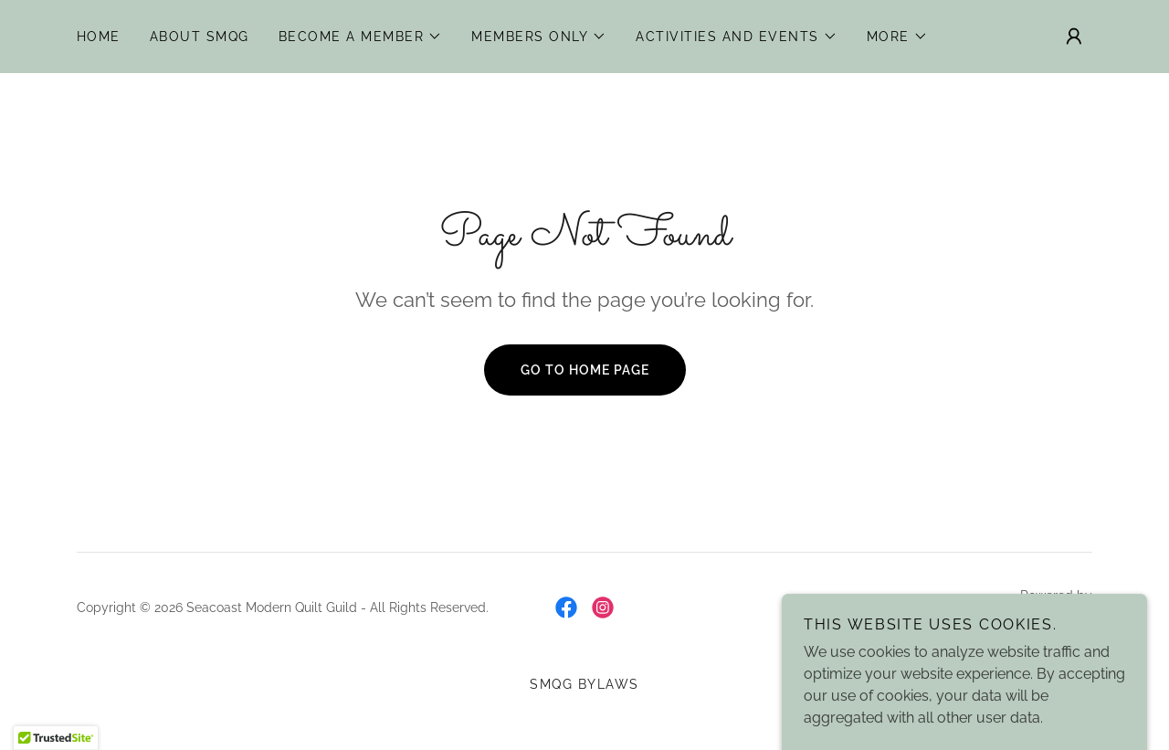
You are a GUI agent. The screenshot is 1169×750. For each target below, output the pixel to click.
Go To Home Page (585, 370)
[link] (566, 607)
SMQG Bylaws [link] (584, 684)
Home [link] (99, 36)
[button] (360, 37)
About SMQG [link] (199, 36)
